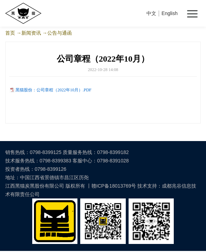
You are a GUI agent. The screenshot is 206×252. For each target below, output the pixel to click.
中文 (151, 13)
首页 (10, 33)
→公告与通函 (57, 33)
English (170, 13)
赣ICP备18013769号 (113, 186)
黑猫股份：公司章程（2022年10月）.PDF (53, 90)
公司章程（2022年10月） (103, 58)
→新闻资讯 (28, 33)
